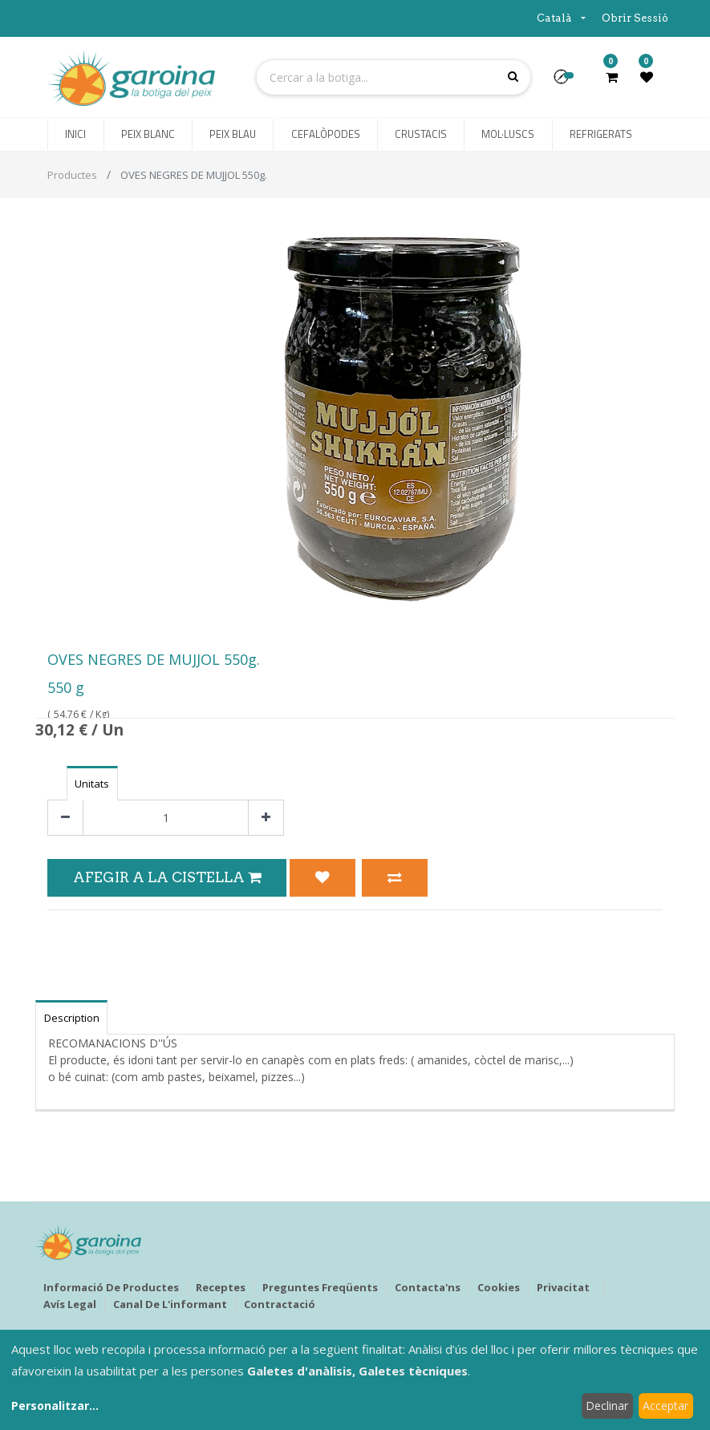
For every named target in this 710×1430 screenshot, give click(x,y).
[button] (567, 81)
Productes (72, 175)
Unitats (92, 783)
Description (71, 1018)
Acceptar (665, 1405)
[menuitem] (75, 134)
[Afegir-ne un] (266, 818)
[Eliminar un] (65, 818)
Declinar (607, 1405)
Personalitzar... (55, 1405)
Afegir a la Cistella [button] (167, 877)
